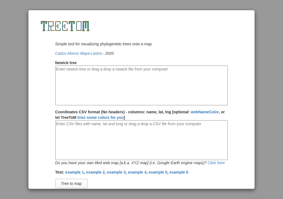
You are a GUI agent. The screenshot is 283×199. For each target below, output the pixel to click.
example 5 (158, 172)
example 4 (137, 172)
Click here (216, 163)
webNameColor (205, 112)
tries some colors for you (100, 117)
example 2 (95, 172)
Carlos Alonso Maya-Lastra (78, 53)
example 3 (116, 172)
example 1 (74, 172)
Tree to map (71, 183)
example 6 (178, 172)
